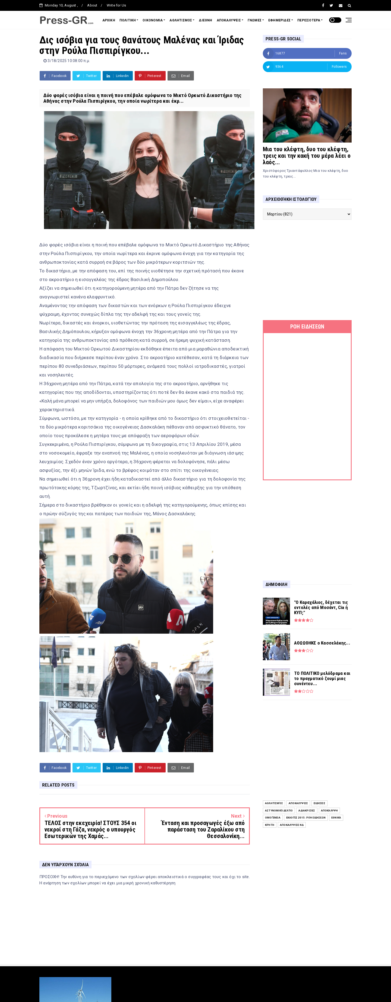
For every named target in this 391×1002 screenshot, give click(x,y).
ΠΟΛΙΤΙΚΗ (127, 20)
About (92, 5)
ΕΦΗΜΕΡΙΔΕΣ (279, 20)
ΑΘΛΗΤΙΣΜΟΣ (180, 20)
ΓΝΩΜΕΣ (254, 20)
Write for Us (116, 5)
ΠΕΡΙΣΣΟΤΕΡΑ (308, 20)
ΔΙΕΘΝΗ (205, 20)
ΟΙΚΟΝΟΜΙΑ (153, 20)
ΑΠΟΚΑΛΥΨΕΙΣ (229, 20)
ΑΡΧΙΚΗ (108, 20)
